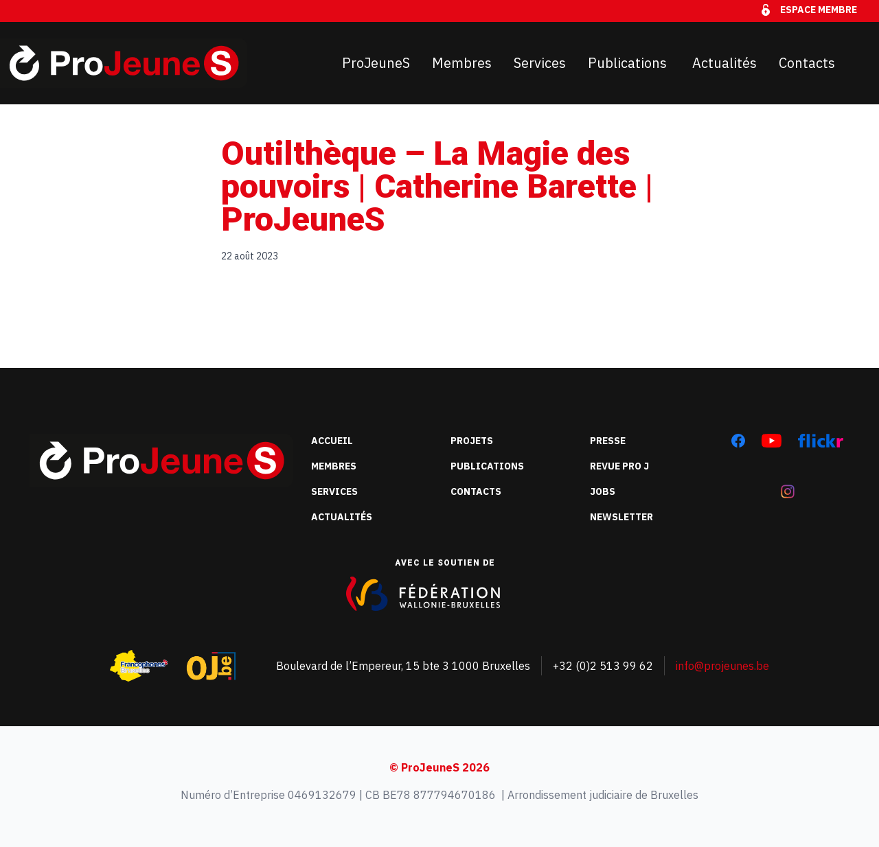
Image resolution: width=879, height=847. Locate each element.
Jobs (602, 491)
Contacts (807, 63)
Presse (608, 440)
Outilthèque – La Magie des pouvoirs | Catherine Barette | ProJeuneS (437, 186)
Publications (629, 63)
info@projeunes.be (722, 666)
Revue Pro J (619, 466)
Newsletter (621, 517)
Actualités (724, 63)
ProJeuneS (376, 63)
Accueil (332, 440)
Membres (462, 63)
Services (540, 63)
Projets (471, 440)
